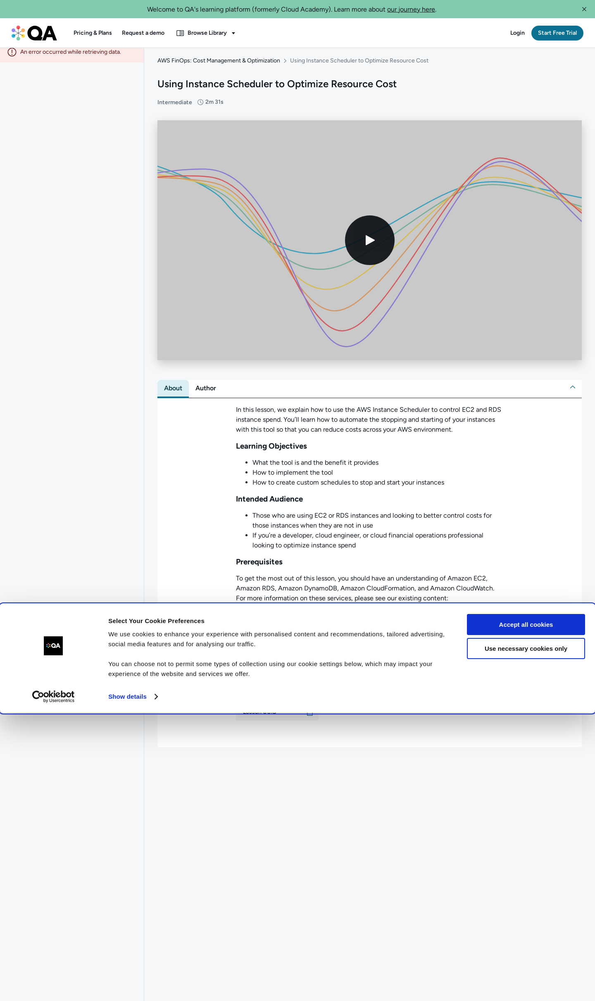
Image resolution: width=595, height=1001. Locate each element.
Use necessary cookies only (526, 936)
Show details (127, 984)
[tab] (173, 394)
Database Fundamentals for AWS (300, 631)
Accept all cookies (526, 912)
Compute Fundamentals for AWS (302, 621)
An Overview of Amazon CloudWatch (307, 641)
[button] (584, 9)
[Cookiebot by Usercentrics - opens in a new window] (53, 985)
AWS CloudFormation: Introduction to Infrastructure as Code (341, 651)
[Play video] (370, 246)
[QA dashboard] (34, 33)
